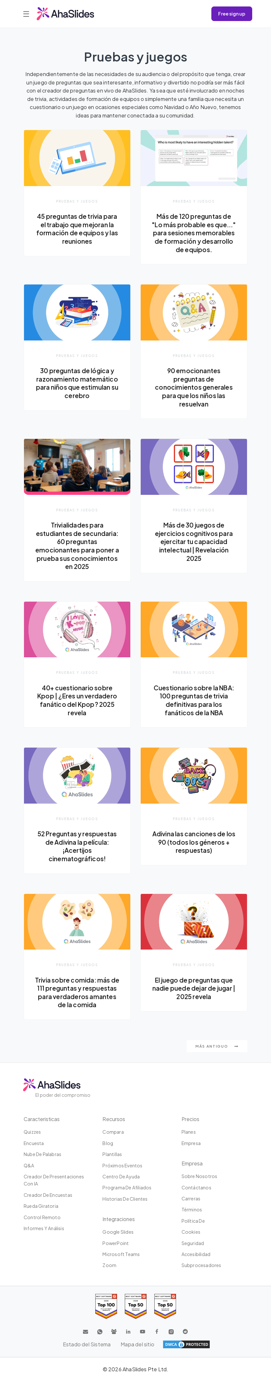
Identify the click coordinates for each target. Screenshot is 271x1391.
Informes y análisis (44, 1238)
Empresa (191, 1153)
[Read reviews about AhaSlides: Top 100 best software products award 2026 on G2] (106, 1316)
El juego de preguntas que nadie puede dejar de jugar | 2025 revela (193, 989)
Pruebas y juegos (77, 201)
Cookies (191, 1241)
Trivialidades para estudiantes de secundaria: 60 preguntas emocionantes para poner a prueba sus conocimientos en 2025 (77, 546)
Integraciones (119, 1228)
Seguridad (193, 1253)
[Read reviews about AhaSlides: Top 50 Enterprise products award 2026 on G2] (165, 1316)
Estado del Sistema (87, 1354)
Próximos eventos (122, 1175)
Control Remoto (42, 1227)
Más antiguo (217, 1056)
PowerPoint (115, 1253)
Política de (193, 1230)
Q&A (29, 1175)
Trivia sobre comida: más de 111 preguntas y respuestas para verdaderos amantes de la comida (77, 997)
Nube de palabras (42, 1164)
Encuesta (34, 1153)
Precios (191, 1128)
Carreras (191, 1208)
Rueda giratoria (41, 1216)
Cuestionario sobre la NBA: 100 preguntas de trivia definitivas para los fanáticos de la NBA (194, 700)
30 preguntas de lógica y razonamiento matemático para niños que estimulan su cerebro (77, 383)
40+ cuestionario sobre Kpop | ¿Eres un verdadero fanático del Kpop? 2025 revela (77, 700)
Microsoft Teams (121, 1264)
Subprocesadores (201, 1275)
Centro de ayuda (121, 1186)
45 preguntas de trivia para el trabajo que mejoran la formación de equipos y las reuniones (77, 228)
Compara (113, 1141)
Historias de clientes (124, 1208)
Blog (107, 1153)
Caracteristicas (42, 1128)
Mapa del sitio (138, 1354)
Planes (189, 1141)
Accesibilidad (196, 1264)
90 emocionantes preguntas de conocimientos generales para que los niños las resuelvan (194, 387)
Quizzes (32, 1141)
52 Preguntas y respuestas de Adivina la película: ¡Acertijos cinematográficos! (77, 847)
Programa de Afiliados (126, 1197)
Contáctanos (196, 1197)
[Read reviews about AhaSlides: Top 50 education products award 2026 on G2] (136, 1316)
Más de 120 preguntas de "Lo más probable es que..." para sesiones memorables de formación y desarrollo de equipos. (193, 232)
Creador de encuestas (48, 1204)
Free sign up (231, 14)
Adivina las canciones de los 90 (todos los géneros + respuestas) (193, 843)
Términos (192, 1219)
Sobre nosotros (200, 1186)
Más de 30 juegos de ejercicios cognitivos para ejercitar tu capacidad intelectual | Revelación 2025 (193, 542)
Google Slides (118, 1241)
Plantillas (112, 1164)
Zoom (109, 1275)
